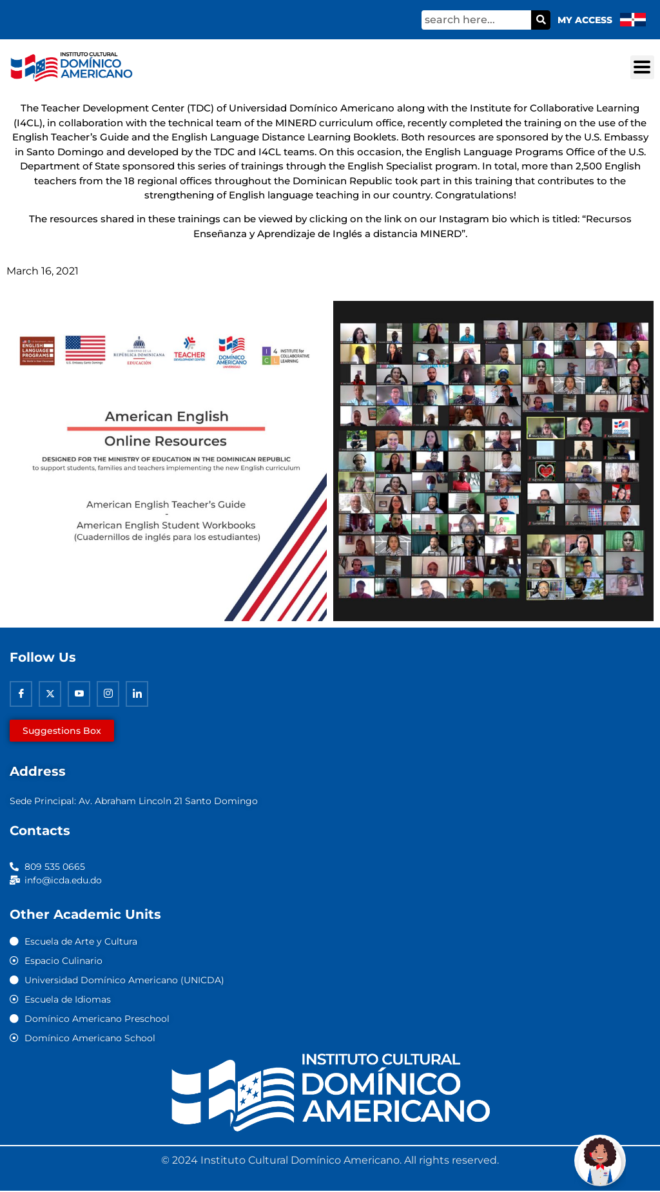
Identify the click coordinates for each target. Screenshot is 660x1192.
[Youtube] (79, 694)
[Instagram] (108, 694)
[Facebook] (21, 694)
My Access (585, 20)
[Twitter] (50, 694)
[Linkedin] (137, 694)
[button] (642, 67)
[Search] (540, 20)
